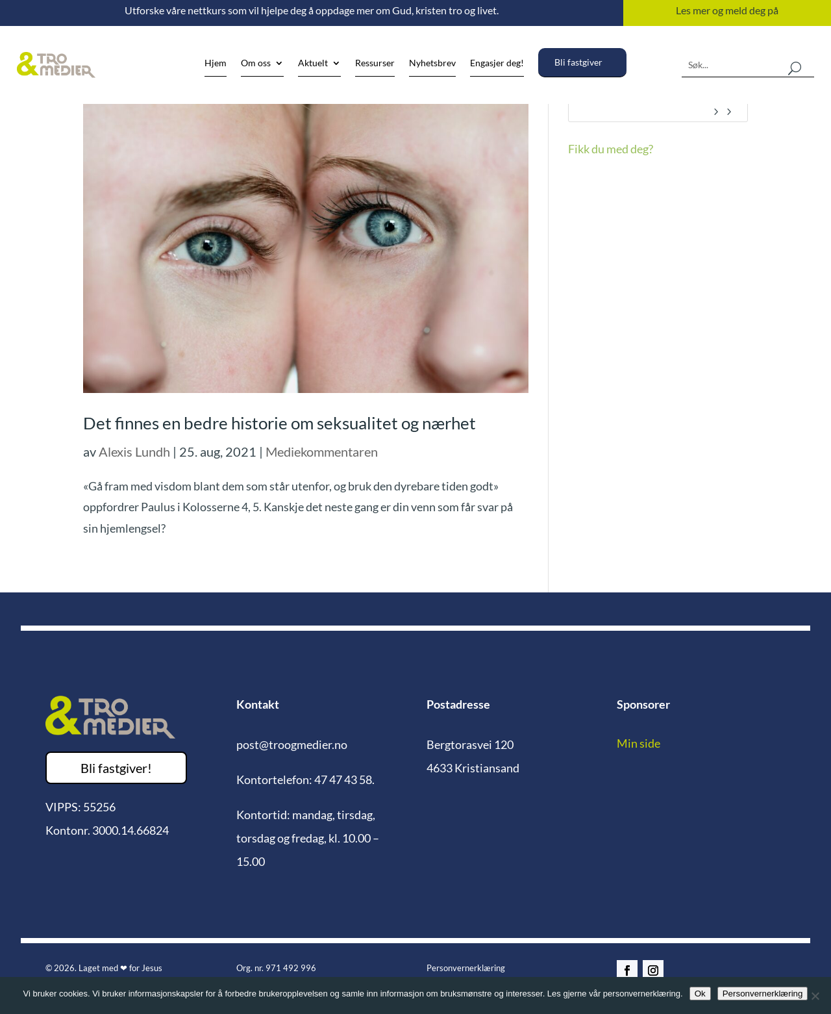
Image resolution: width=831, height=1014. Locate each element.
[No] (814, 995)
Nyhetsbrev (432, 63)
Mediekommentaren (322, 451)
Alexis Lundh (134, 451)
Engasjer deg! (497, 63)
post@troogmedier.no (291, 744)
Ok (700, 993)
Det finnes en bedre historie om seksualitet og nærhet (279, 422)
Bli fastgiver (578, 62)
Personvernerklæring (466, 968)
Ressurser (375, 63)
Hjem (216, 63)
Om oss (256, 63)
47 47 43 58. (344, 779)
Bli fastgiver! (116, 768)
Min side (638, 743)
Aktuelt (313, 63)
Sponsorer (643, 704)
